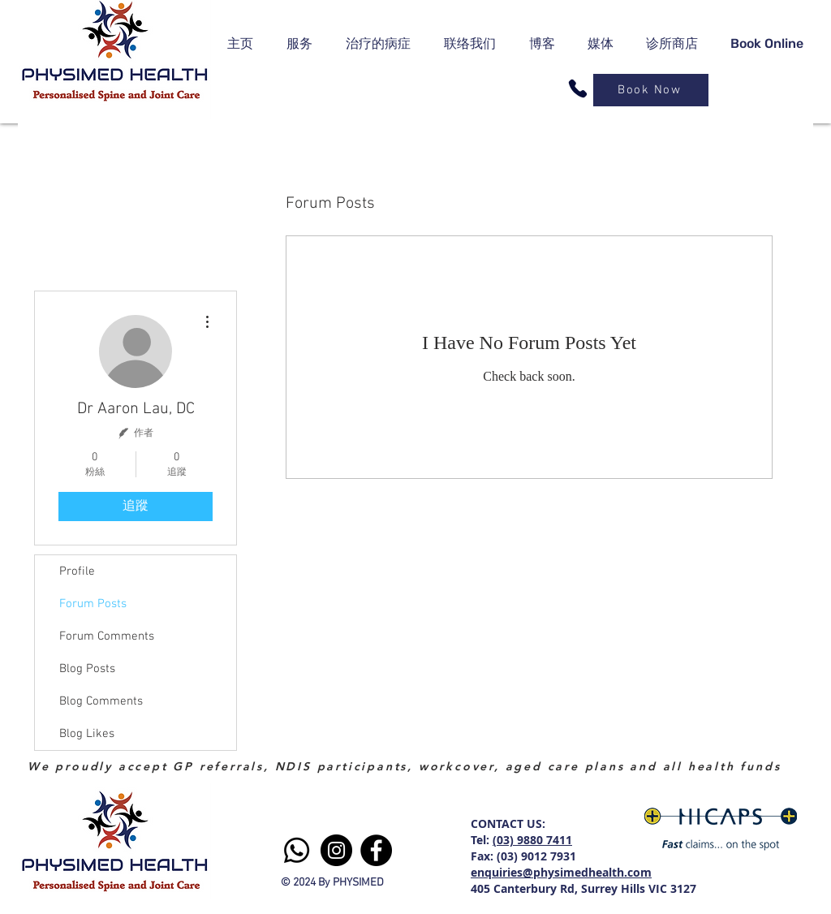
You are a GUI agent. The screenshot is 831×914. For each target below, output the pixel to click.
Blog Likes (86, 733)
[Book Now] (650, 90)
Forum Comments (106, 636)
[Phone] (577, 88)
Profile (77, 571)
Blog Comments (101, 701)
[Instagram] (336, 850)
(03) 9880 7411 (532, 839)
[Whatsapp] (296, 850)
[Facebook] (376, 850)
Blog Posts (87, 669)
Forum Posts (93, 604)
